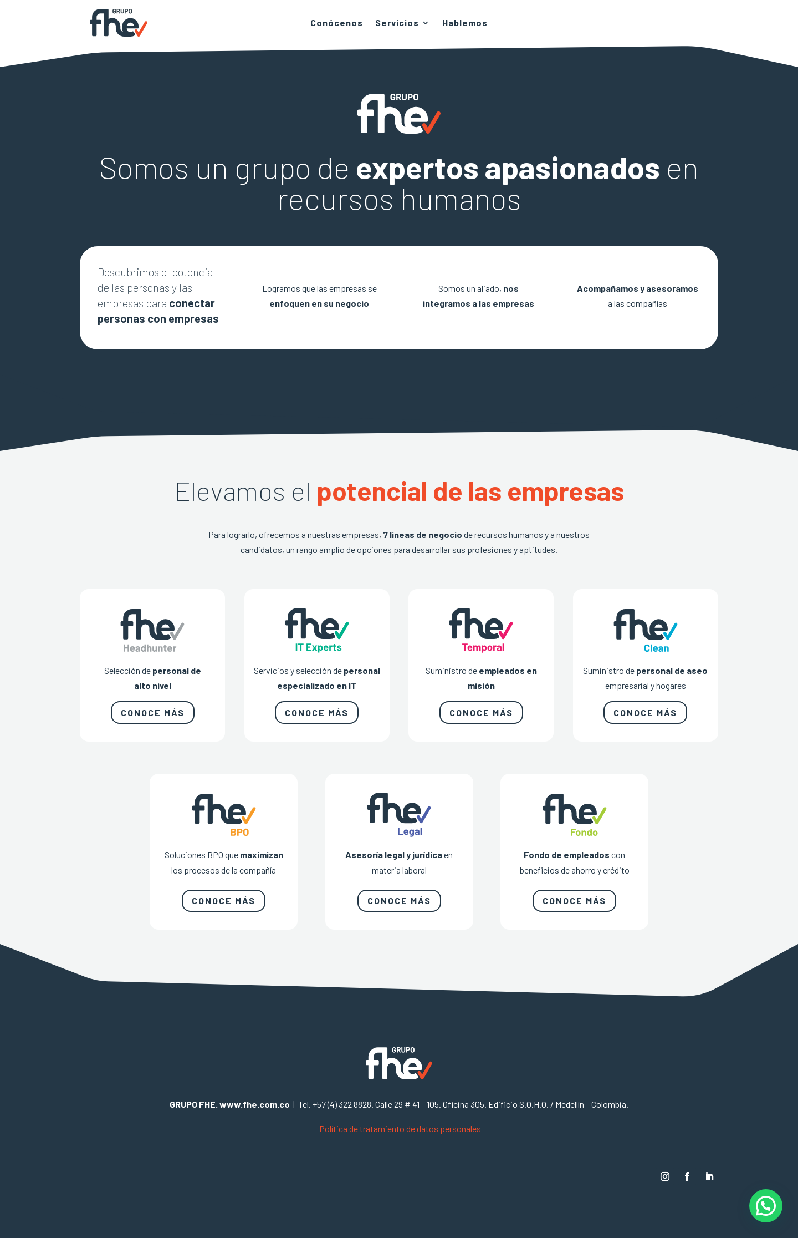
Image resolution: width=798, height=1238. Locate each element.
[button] (765, 1205)
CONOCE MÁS (153, 712)
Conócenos (336, 23)
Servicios (397, 23)
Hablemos (465, 23)
